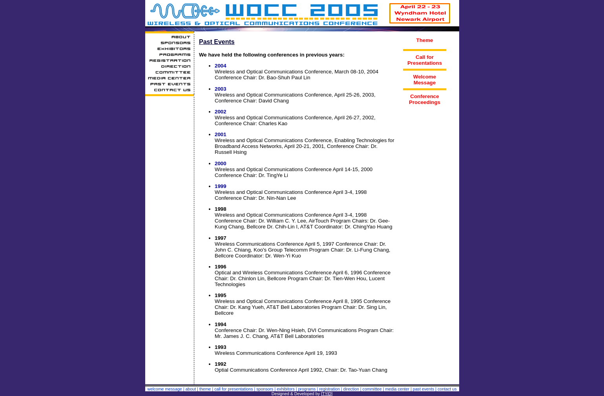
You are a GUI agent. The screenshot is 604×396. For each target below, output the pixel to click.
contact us (447, 389)
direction (351, 389)
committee (372, 389)
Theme (424, 40)
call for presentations (233, 389)
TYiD (326, 393)
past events (423, 389)
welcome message (164, 389)
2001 (220, 134)
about (190, 389)
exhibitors (286, 389)
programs (307, 389)
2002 (220, 112)
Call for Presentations (424, 60)
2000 (220, 163)
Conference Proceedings (424, 99)
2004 (220, 66)
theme (205, 389)
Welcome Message (424, 80)
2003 (220, 89)
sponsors (264, 389)
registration (329, 389)
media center (397, 389)
